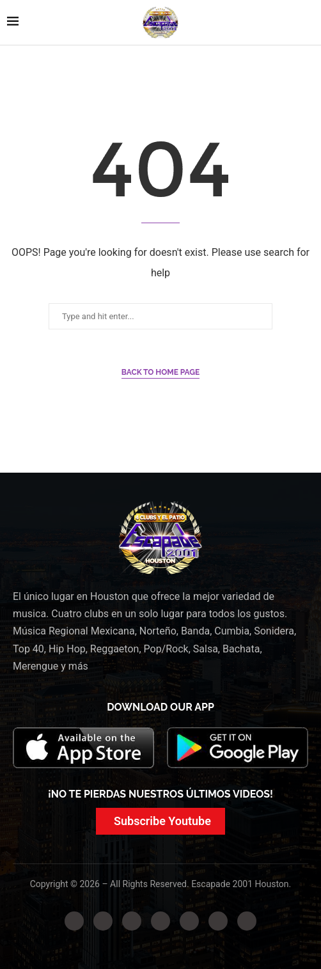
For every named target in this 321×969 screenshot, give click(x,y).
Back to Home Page (160, 372)
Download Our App (160, 707)
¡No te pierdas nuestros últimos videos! (160, 794)
